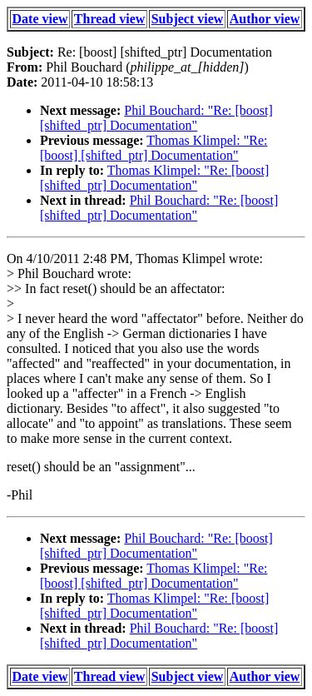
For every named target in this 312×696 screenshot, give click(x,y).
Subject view (187, 19)
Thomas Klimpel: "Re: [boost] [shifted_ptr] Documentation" (153, 147)
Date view (40, 19)
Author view (265, 19)
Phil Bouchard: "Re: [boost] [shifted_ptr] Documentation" (156, 117)
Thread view (109, 19)
